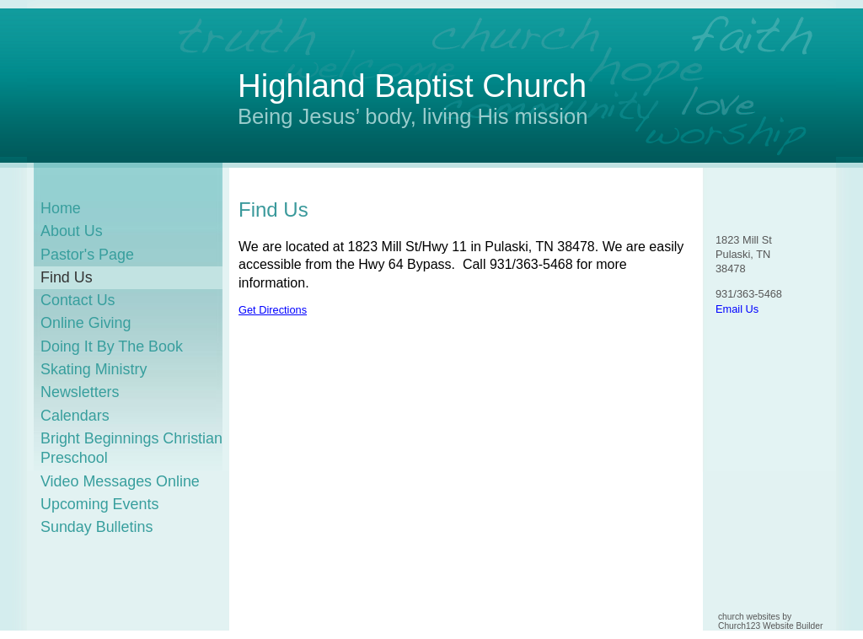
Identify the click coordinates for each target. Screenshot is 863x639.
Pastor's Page (87, 254)
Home (60, 208)
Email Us (737, 309)
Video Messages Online (120, 481)
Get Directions (273, 309)
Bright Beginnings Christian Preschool (131, 448)
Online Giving (85, 322)
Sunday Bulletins (96, 526)
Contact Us (77, 300)
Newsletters (80, 392)
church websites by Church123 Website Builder (770, 621)
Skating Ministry (93, 369)
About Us (71, 231)
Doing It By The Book (111, 346)
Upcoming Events (99, 504)
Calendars (75, 415)
